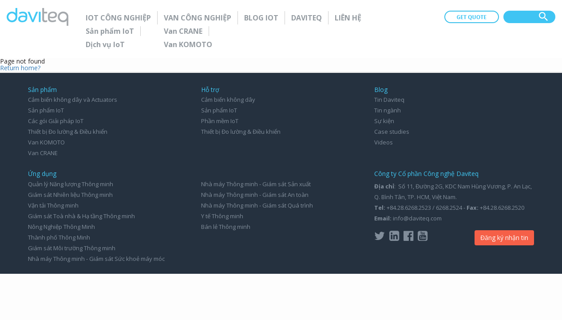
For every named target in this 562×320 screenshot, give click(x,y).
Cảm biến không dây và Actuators (72, 100)
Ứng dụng (42, 173)
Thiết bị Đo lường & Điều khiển (67, 132)
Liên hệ (348, 18)
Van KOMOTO (188, 44)
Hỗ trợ (210, 89)
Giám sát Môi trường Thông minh (71, 248)
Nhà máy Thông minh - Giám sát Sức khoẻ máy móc (96, 259)
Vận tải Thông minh (53, 205)
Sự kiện (384, 121)
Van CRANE (183, 31)
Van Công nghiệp (197, 18)
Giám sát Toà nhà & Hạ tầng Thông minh (81, 216)
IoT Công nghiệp (118, 18)
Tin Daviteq (389, 100)
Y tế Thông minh (222, 216)
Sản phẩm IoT (110, 31)
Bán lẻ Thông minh (225, 227)
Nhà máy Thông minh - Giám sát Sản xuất (256, 184)
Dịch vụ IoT (105, 44)
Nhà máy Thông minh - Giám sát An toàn (255, 195)
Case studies (391, 132)
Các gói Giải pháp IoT (55, 121)
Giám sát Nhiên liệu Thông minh (70, 195)
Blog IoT (261, 18)
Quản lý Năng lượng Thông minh (70, 184)
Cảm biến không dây (228, 100)
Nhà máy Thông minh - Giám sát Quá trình (257, 205)
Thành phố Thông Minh (59, 237)
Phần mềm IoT (219, 121)
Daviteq (306, 18)
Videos (383, 142)
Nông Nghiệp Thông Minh (61, 227)
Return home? (20, 68)
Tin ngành (387, 110)
